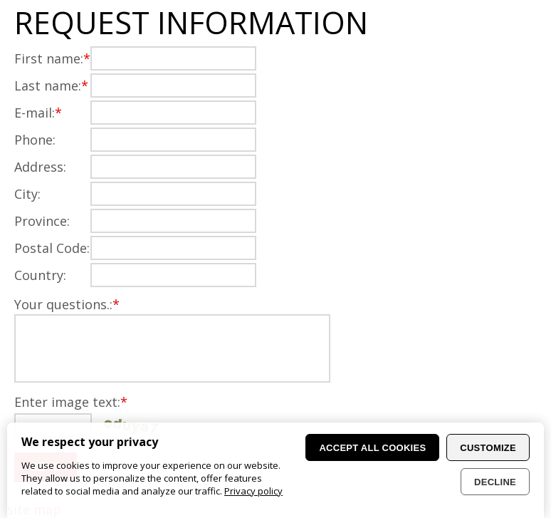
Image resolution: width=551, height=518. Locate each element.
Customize (488, 447)
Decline (495, 482)
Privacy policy (253, 491)
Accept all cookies (372, 447)
